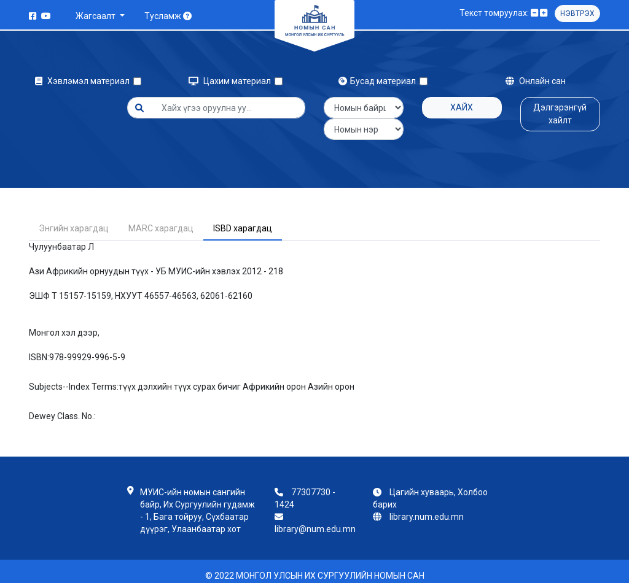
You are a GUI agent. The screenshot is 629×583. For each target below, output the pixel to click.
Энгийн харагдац (74, 220)
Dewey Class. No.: (62, 407)
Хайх (461, 107)
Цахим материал (232, 81)
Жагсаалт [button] (96, 16)
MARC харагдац (160, 220)
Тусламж (168, 16)
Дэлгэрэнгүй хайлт (560, 113)
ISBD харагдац (242, 220)
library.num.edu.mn (426, 508)
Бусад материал (379, 81)
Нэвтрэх (577, 13)
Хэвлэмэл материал (84, 81)
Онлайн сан (536, 81)
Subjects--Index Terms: (74, 378)
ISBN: (39, 348)
